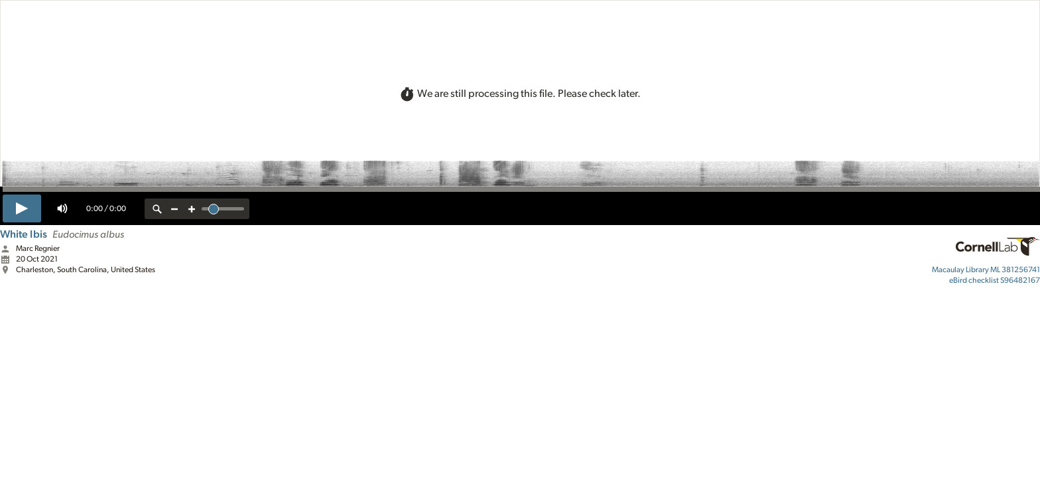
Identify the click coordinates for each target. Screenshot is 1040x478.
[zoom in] (191, 208)
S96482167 (994, 280)
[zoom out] (174, 208)
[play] (22, 208)
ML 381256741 (986, 270)
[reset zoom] (157, 208)
